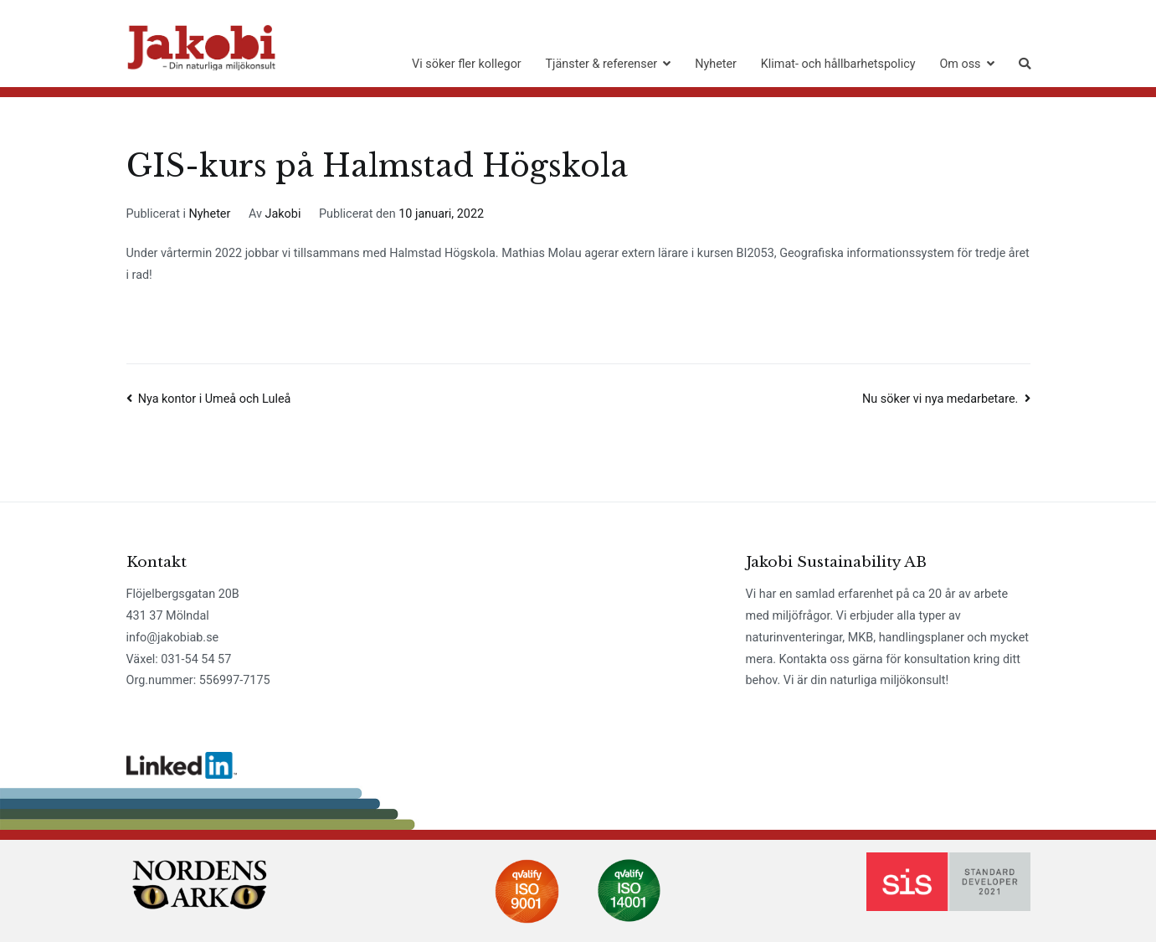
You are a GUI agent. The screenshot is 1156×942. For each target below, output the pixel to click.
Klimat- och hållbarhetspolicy (838, 64)
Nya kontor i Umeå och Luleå (214, 399)
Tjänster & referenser (602, 64)
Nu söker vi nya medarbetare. (940, 399)
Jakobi (283, 214)
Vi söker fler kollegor (466, 64)
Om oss (959, 64)
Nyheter (716, 64)
